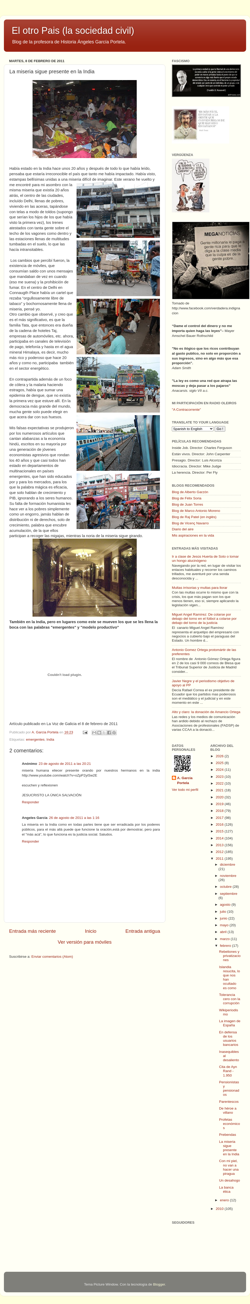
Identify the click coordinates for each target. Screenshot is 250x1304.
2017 (220, 818)
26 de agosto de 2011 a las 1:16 (74, 818)
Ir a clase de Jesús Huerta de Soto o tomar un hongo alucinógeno (205, 559)
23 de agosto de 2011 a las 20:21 (65, 764)
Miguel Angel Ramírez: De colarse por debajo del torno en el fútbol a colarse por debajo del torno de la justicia (204, 618)
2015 (220, 831)
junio (224, 918)
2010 (220, 1209)
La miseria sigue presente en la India (229, 1148)
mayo (225, 925)
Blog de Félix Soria (186, 498)
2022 (220, 783)
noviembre (228, 876)
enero (225, 1200)
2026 (220, 756)
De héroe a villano (227, 1110)
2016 (220, 824)
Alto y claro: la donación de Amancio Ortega (206, 712)
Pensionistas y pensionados (229, 1088)
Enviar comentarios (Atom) (52, 957)
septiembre (229, 894)
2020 (220, 797)
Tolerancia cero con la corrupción (229, 999)
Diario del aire (182, 529)
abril (224, 932)
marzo (225, 939)
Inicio (90, 931)
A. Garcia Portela (46, 732)
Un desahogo (229, 1180)
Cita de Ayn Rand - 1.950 (228, 1071)
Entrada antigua (143, 931)
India (50, 739)
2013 (220, 845)
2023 (220, 777)
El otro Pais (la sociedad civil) (73, 30)
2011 (220, 858)
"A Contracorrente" (186, 410)
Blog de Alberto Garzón (190, 492)
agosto (226, 905)
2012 (220, 852)
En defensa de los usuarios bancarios (228, 1038)
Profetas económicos (229, 1124)
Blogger (159, 1284)
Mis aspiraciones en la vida (193, 535)
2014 (220, 838)
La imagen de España (229, 1023)
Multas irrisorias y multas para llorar (199, 588)
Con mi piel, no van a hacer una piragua (229, 1167)
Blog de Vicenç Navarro (190, 523)
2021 (220, 790)
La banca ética (226, 1189)
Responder (30, 802)
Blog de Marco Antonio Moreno (196, 511)
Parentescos (229, 1102)
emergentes (35, 739)
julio (223, 912)
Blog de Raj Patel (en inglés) (194, 517)
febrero (226, 946)
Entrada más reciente (32, 931)
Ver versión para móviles (85, 942)
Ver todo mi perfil (185, 790)
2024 (220, 770)
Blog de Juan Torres (187, 504)
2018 (220, 811)
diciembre (227, 864)
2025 (220, 763)
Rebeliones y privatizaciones (230, 956)
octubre (226, 887)
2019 (220, 804)
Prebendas (227, 1135)
